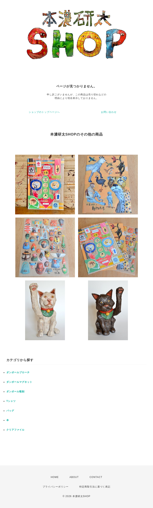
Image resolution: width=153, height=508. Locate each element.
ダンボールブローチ (18, 372)
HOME (55, 477)
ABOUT (74, 477)
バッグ (10, 410)
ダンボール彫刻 (15, 391)
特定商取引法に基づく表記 (94, 486)
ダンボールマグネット (19, 382)
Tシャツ (11, 401)
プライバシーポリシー (56, 486)
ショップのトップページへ (44, 112)
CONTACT (95, 477)
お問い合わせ (109, 112)
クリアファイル (15, 429)
